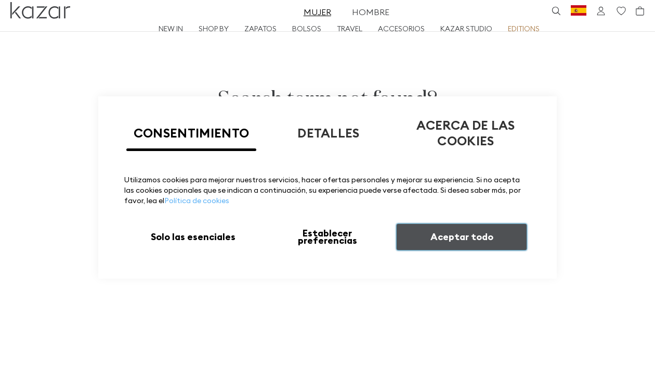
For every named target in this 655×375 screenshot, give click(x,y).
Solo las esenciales (193, 237)
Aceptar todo (461, 237)
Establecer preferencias (327, 236)
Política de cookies (196, 200)
